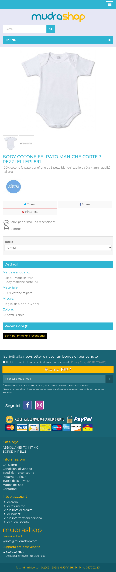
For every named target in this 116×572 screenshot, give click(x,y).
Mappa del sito (13, 485)
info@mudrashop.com (21, 541)
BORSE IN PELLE (14, 451)
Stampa (12, 229)
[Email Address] (54, 379)
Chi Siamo (10, 464)
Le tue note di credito (18, 510)
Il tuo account (15, 496)
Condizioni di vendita (17, 469)
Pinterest (30, 211)
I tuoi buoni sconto (16, 522)
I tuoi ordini (11, 502)
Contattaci (10, 489)
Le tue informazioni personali (23, 518)
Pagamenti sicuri (14, 476)
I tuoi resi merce (14, 506)
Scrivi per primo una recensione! (32, 222)
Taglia (9, 242)
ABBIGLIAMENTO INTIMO (21, 447)
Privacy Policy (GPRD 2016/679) (88, 362)
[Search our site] (25, 29)
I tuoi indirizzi (12, 514)
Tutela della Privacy (16, 480)
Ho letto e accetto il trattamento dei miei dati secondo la (56, 362)
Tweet (30, 204)
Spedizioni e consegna (18, 472)
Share (85, 204)
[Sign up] (109, 379)
